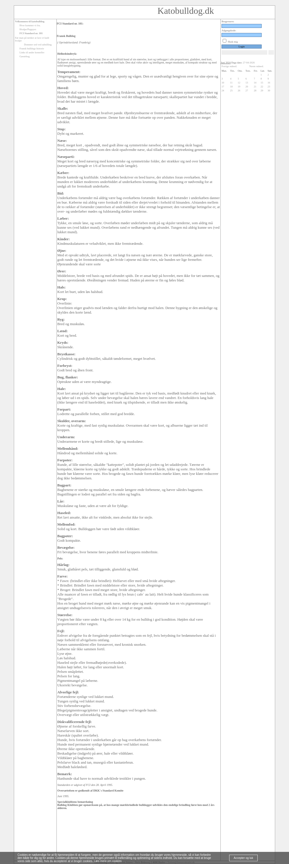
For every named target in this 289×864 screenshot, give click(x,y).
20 (247, 86)
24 (223, 90)
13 (247, 82)
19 (239, 86)
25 (231, 90)
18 (231, 86)
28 (255, 90)
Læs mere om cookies (108, 861)
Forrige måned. (229, 66)
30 (269, 90)
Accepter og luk (243, 857)
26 (239, 90)
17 (223, 86)
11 (231, 82)
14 (255, 82)
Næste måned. (256, 66)
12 (239, 82)
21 (255, 86)
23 (269, 86)
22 (261, 86)
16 (269, 82)
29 (261, 90)
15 (261, 82)
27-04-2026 (249, 62)
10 (223, 82)
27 (247, 90)
